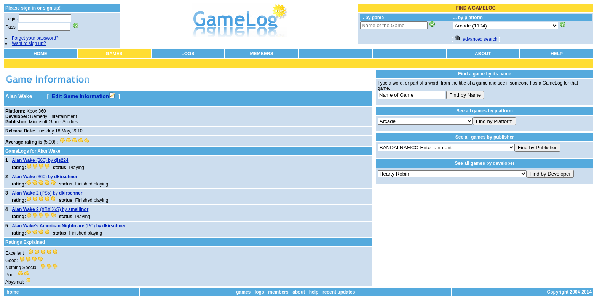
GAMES (114, 53)
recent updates (338, 292)
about (298, 292)
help (314, 292)
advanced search (480, 39)
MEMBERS (261, 53)
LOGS (187, 53)
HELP (557, 53)
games (243, 292)
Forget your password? (35, 38)
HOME (40, 53)
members (278, 292)
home (12, 292)
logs (259, 292)
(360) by (40, 160)
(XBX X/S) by (50, 209)
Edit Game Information (83, 96)
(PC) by (69, 225)
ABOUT (483, 53)
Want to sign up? (29, 43)
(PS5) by (47, 193)
